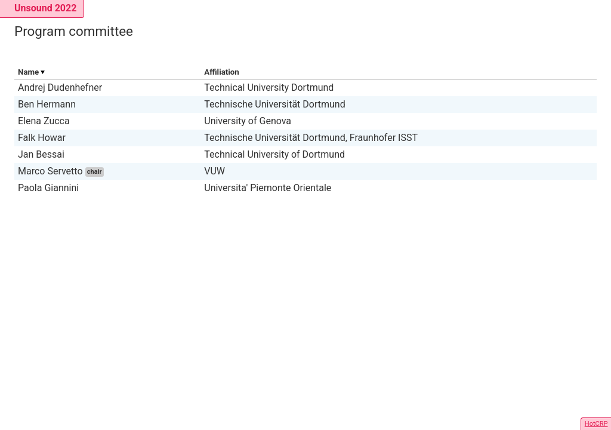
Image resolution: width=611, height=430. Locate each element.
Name (28, 71)
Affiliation (221, 71)
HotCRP (596, 424)
